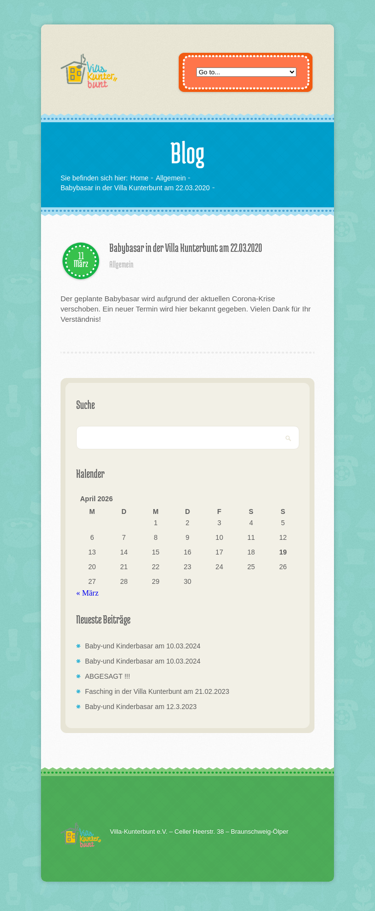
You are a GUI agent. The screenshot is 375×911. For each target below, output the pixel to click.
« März (87, 593)
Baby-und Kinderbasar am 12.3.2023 (141, 707)
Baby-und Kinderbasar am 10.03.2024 (143, 646)
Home (139, 178)
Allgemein (171, 178)
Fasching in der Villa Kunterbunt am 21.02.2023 (157, 691)
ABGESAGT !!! (107, 676)
